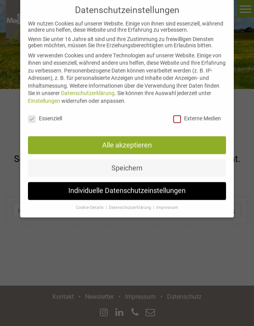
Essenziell (45, 113)
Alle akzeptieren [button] (127, 139)
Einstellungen (44, 95)
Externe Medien (197, 113)
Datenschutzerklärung (88, 87)
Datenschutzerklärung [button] (130, 201)
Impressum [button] (167, 201)
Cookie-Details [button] (90, 201)
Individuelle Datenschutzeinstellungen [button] (127, 185)
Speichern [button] (127, 162)
